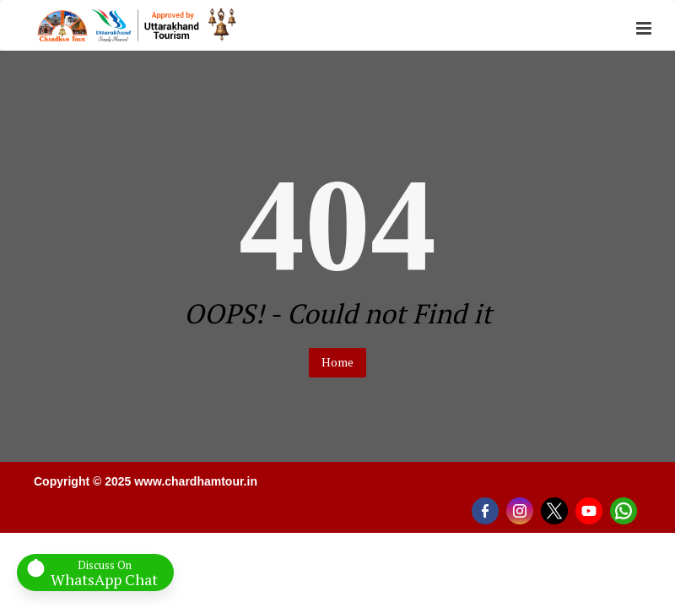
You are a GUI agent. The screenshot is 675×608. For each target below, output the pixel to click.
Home (337, 362)
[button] (643, 29)
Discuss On (104, 572)
